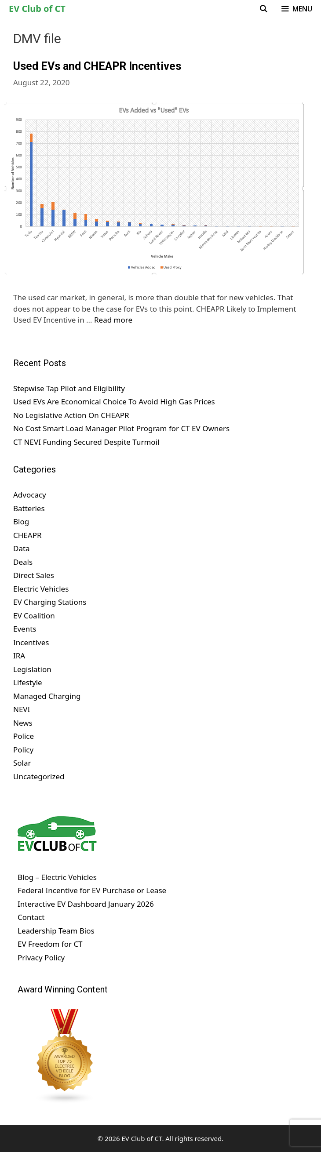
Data (21, 548)
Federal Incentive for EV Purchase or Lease (92, 890)
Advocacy (29, 495)
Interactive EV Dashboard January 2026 (86, 904)
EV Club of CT (37, 9)
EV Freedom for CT (50, 944)
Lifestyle (27, 682)
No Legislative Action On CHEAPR (71, 415)
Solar (22, 763)
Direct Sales (33, 575)
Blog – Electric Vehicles (57, 877)
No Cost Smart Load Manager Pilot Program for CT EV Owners (121, 428)
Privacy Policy (41, 957)
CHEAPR (27, 535)
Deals (23, 562)
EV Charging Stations (49, 602)
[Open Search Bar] (263, 9)
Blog (21, 521)
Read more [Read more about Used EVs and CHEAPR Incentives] (113, 320)
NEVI (21, 709)
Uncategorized (39, 776)
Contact (31, 917)
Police (23, 736)
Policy (23, 750)
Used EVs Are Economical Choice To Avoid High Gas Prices (114, 401)
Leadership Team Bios (56, 931)
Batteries (29, 508)
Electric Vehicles (41, 589)
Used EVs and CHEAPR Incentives (97, 66)
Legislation (32, 669)
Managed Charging (46, 696)
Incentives (31, 642)
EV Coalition (34, 616)
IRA (19, 655)
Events (24, 629)
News (23, 723)
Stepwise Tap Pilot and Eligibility (69, 388)
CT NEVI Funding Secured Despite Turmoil (86, 442)
